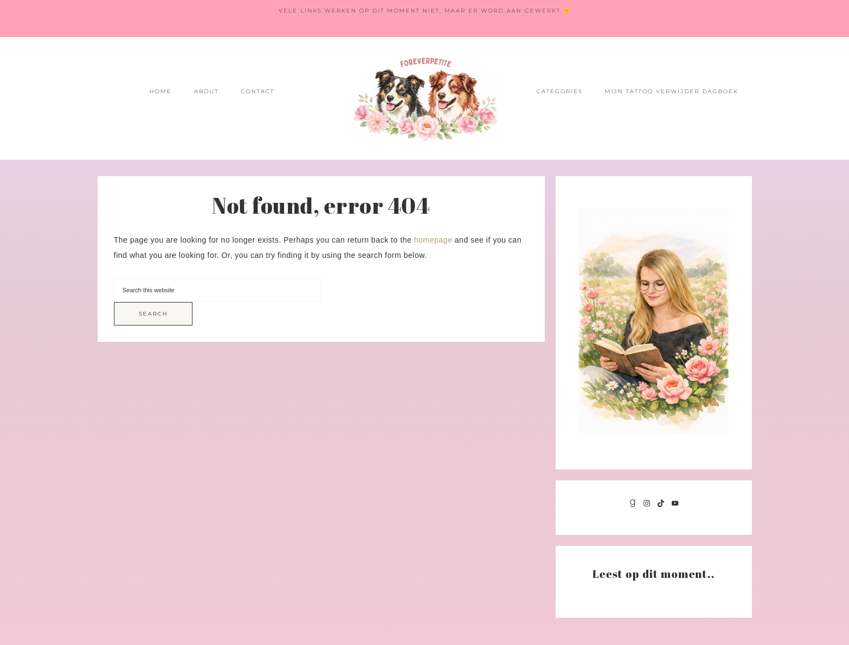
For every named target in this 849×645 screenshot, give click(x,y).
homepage (433, 240)
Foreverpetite (425, 98)
